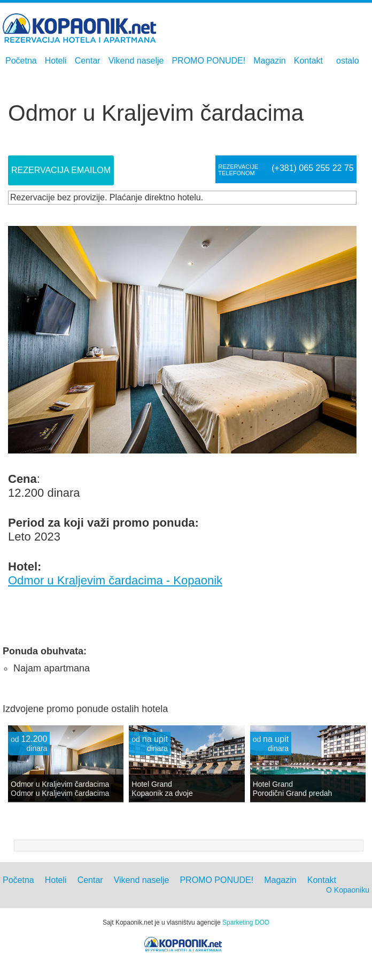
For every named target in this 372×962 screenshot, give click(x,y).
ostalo (347, 60)
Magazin (269, 60)
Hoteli (56, 60)
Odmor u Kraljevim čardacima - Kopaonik (115, 580)
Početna (21, 60)
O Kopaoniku (347, 890)
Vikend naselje (136, 60)
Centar (87, 60)
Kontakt (308, 60)
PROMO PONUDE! (208, 60)
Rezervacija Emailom (61, 170)
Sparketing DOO (245, 922)
